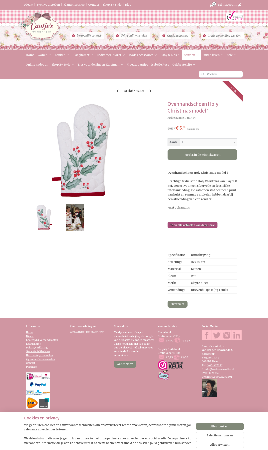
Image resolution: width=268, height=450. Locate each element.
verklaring (41, 347)
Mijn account (230, 4)
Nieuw (28, 4)
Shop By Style (112, 4)
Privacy (30, 347)
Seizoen (191, 55)
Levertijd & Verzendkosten (42, 339)
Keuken (62, 55)
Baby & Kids (170, 55)
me (31, 332)
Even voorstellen (48, 4)
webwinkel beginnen (145, 442)
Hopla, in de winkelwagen (202, 155)
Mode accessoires (142, 55)
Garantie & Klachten (38, 351)
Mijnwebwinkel (181, 442)
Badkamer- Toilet (111, 55)
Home (30, 55)
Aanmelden (125, 364)
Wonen (45, 55)
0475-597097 (214, 365)
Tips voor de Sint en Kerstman (100, 64)
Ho (28, 332)
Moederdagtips (137, 64)
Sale (232, 55)
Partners (31, 366)
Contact (93, 4)
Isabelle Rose (160, 64)
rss (130, 442)
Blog (128, 4)
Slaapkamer (83, 55)
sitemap (121, 442)
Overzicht (177, 304)
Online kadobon (37, 64)
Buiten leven (213, 55)
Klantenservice (74, 4)
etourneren (34, 343)
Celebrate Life (184, 64)
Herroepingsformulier (39, 355)
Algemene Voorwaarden (40, 359)
